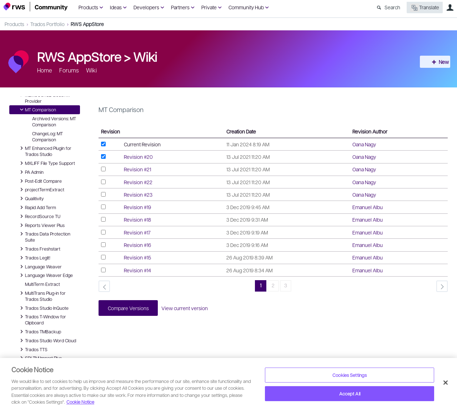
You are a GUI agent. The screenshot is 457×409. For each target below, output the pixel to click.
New (437, 62)
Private (209, 7)
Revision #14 (137, 270)
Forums (69, 70)
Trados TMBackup (39, 331)
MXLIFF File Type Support (46, 163)
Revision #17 (137, 232)
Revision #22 (138, 182)
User (449, 7)
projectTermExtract (41, 189)
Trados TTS (32, 349)
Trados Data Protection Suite (44, 236)
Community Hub (246, 7)
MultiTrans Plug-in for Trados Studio (42, 295)
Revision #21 (137, 169)
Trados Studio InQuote (43, 308)
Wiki (145, 56)
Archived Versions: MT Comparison (54, 121)
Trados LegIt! (34, 257)
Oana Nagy (364, 144)
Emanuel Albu (367, 207)
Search (392, 7)
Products (88, 7)
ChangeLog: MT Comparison (47, 136)
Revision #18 (137, 219)
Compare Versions (129, 308)
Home (44, 70)
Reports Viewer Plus (41, 225)
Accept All (349, 393)
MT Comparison (37, 109)
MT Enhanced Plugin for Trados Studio (44, 151)
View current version (189, 308)
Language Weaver (40, 266)
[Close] (445, 382)
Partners (180, 7)
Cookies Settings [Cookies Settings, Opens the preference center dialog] (349, 375)
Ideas (116, 7)
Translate (424, 8)
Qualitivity (31, 198)
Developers (146, 7)
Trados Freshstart (39, 248)
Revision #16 (137, 245)
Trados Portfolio (47, 24)
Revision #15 (137, 257)
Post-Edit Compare (40, 181)
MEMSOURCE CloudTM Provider (44, 97)
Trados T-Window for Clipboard (42, 319)
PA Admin (31, 172)
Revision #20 (138, 156)
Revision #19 (137, 207)
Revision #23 (138, 194)
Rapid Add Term (37, 207)
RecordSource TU (39, 216)
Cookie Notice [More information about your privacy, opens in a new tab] (80, 402)
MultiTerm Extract (42, 284)
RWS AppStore (87, 24)
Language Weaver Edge (45, 275)
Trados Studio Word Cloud (47, 340)
